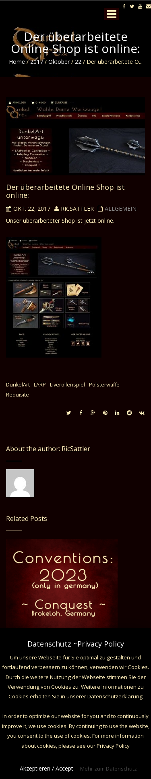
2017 (36, 61)
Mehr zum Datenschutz (108, 768)
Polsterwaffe (104, 384)
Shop (68, 220)
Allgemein (121, 208)
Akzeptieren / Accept (46, 768)
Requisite (17, 394)
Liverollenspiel (67, 384)
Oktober (59, 61)
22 (78, 61)
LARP (40, 384)
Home (17, 61)
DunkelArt (18, 384)
